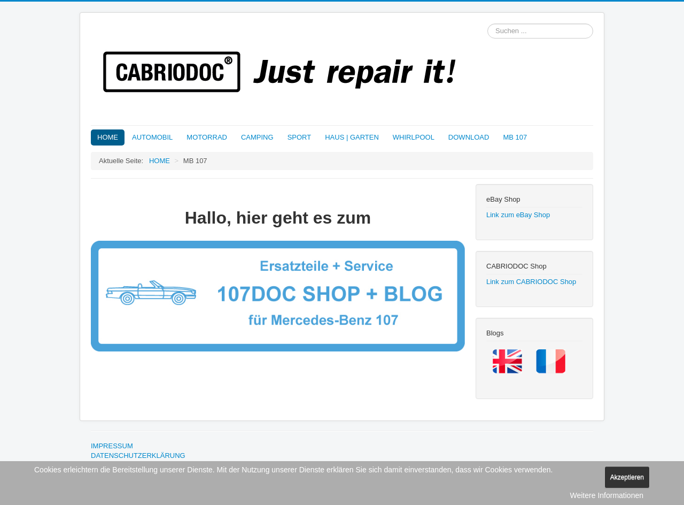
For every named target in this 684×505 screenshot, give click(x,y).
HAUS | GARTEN (352, 137)
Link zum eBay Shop (518, 215)
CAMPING (257, 137)
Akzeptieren (627, 477)
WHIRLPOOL (413, 137)
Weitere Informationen (606, 495)
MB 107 (515, 137)
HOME (107, 137)
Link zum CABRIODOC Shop (531, 282)
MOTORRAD (206, 137)
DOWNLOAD (468, 137)
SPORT (299, 137)
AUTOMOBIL (152, 137)
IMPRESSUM (112, 446)
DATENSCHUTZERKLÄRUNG (138, 456)
